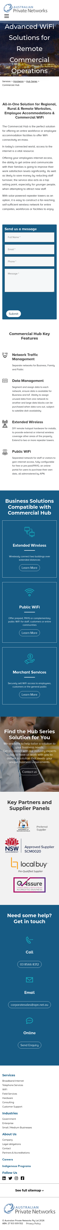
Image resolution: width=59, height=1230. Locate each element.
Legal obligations (11, 1144)
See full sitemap (29, 1190)
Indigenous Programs (16, 1166)
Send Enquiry (29, 1045)
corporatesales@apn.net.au (29, 1004)
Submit (13, 313)
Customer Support (12, 1106)
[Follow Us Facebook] (24, 1178)
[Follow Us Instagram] (18, 1178)
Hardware (18, 81)
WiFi (4, 1089)
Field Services (9, 1093)
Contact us (29, 771)
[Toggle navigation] (6, 16)
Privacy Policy (33, 1223)
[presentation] (28, 300)
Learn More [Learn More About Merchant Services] (29, 694)
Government (9, 1119)
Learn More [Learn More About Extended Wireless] (29, 567)
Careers (7, 1159)
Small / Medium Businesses (17, 1127)
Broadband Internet (13, 1081)
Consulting (8, 1102)
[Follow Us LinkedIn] (5, 1178)
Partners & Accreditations (16, 1152)
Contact (6, 1148)
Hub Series (31, 81)
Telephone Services (12, 1085)
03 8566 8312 (29, 964)
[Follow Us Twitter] (11, 1178)
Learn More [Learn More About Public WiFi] (29, 633)
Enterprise (7, 1123)
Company (7, 1139)
